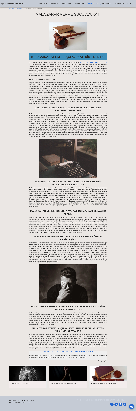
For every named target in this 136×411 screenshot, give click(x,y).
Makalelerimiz (19, 8)
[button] (127, 3)
